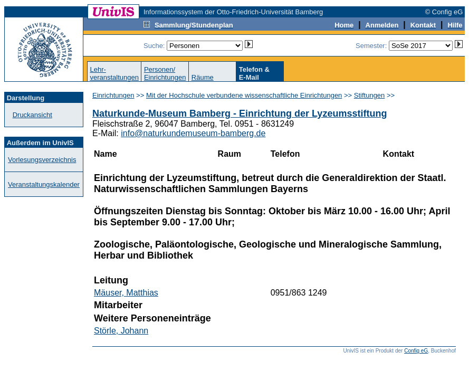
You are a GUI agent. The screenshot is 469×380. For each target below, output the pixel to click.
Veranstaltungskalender (44, 184)
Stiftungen (369, 95)
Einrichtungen (113, 95)
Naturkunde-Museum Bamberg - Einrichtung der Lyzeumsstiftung (239, 113)
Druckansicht (32, 115)
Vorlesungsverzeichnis (42, 160)
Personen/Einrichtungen (165, 73)
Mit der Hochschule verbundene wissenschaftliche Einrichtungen (244, 95)
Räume (203, 77)
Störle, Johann (121, 330)
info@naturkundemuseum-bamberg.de (193, 133)
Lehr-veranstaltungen (114, 73)
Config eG (416, 351)
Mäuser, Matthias (126, 292)
